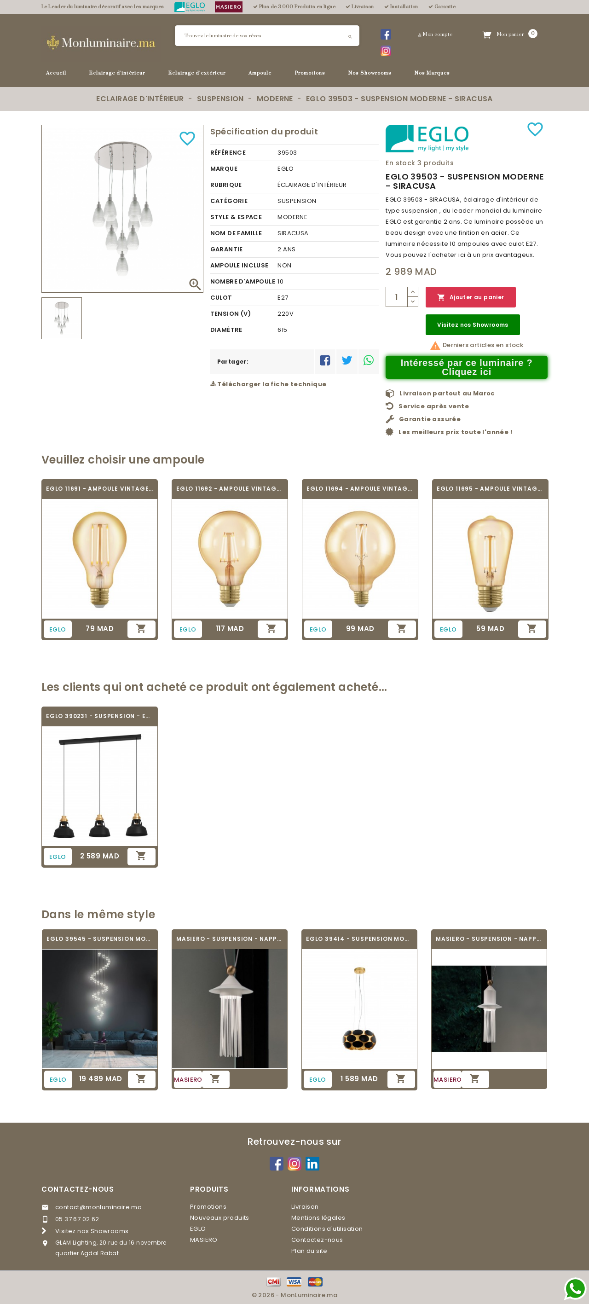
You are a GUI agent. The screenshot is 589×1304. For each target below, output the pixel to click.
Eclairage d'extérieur (196, 73)
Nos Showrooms (370, 73)
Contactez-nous (77, 1189)
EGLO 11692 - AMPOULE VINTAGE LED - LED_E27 (229, 489)
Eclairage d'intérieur (117, 73)
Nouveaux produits (219, 1217)
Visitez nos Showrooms (472, 325)
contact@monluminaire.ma (98, 1207)
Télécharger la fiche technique (268, 384)
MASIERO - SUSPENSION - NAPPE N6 (229, 939)
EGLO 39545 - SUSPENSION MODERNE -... (99, 939)
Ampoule (259, 73)
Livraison (305, 1206)
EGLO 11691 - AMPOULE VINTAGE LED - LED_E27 (99, 489)
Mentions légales (318, 1217)
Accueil (56, 73)
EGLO (198, 1228)
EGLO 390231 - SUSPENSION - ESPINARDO (99, 716)
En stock (400, 163)
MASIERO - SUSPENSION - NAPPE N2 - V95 (489, 939)
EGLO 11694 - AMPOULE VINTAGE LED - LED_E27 (360, 489)
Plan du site (309, 1250)
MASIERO (204, 1239)
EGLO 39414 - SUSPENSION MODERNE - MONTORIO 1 (359, 939)
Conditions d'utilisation (327, 1228)
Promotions (310, 73)
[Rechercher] (267, 35)
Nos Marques (432, 73)
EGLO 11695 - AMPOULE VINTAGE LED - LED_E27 (490, 489)
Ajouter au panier (470, 297)
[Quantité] (397, 297)
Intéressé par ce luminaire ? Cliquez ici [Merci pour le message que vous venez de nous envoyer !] (467, 367)
